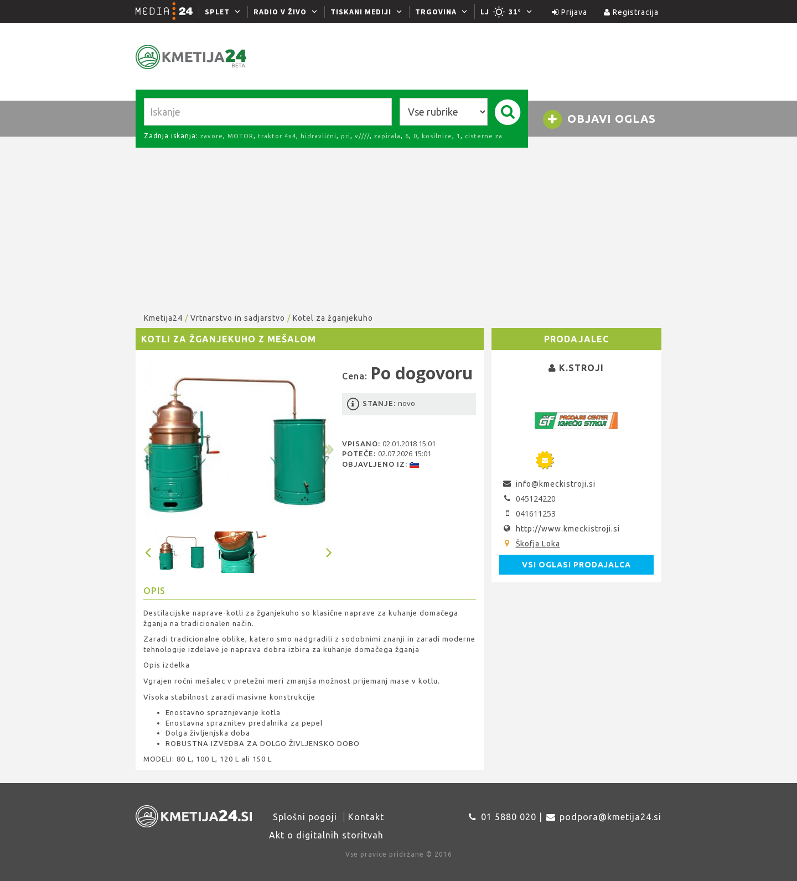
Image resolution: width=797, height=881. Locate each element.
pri (345, 136)
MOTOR (240, 136)
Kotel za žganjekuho (333, 318)
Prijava (569, 12)
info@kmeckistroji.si (556, 483)
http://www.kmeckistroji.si (568, 528)
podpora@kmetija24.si (610, 817)
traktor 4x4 (277, 136)
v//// (362, 136)
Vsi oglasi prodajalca (576, 564)
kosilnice (437, 136)
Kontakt (366, 817)
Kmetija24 (163, 318)
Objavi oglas (599, 119)
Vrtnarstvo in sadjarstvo (237, 318)
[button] (157, 441)
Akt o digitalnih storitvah (326, 835)
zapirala (387, 136)
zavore (211, 136)
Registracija (631, 12)
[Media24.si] (167, 11)
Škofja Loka (538, 543)
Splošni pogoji (305, 817)
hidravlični (319, 136)
